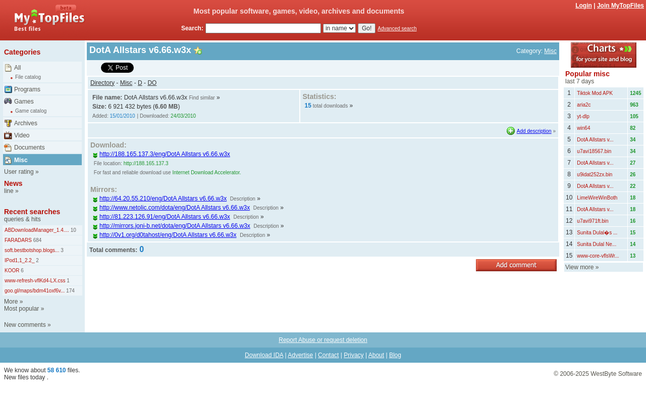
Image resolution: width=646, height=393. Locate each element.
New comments (25, 324)
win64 (583, 128)
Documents (29, 147)
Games (24, 101)
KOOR (12, 270)
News (13, 183)
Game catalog (30, 111)
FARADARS (18, 240)
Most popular (21, 308)
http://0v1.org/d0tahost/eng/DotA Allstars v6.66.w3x (164, 234)
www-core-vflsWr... (598, 256)
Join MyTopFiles (620, 5)
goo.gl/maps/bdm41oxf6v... (35, 290)
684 (36, 240)
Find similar (201, 98)
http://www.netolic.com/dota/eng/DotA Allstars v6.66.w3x (171, 207)
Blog (395, 355)
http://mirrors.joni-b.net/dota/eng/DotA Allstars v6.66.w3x (171, 225)
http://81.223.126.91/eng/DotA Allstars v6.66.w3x (161, 216)
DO (151, 82)
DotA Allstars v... (595, 139)
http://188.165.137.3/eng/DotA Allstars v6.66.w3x (161, 154)
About (376, 355)
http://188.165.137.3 (146, 163)
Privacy (353, 355)
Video (21, 135)
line (9, 190)
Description (242, 199)
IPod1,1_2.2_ (20, 260)
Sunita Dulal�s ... (597, 232)
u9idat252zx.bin (594, 174)
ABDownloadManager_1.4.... (37, 230)
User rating (19, 171)
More (11, 301)
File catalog (28, 77)
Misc (21, 160)
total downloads (330, 106)
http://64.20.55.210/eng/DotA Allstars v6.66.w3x (159, 198)
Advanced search (397, 28)
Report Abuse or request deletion (323, 339)
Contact (328, 355)
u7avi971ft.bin (592, 221)
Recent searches (32, 212)
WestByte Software (616, 373)
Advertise (300, 355)
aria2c (583, 105)
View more (579, 267)
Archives (25, 123)
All (17, 67)
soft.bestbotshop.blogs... (32, 250)
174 (69, 290)
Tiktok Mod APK (595, 93)
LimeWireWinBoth (597, 198)
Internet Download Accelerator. (206, 172)
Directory (102, 82)
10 (72, 230)
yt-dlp (583, 116)
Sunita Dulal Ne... (596, 244)
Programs (27, 89)
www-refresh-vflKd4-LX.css (35, 280)
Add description (534, 131)
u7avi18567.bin (594, 151)
